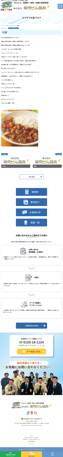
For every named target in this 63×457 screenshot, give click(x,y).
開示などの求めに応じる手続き (31, 437)
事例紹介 (31, 202)
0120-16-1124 (33, 342)
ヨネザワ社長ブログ (11, 25)
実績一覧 (31, 222)
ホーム (2, 25)
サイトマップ (31, 443)
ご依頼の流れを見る (31, 326)
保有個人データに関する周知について (31, 439)
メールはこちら (31, 351)
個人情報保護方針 (31, 441)
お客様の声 (31, 212)
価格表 (31, 192)
